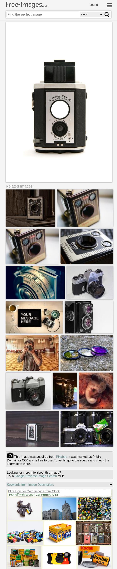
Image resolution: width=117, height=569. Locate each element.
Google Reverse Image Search (36, 476)
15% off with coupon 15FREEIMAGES (34, 494)
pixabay (61, 456)
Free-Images (27, 4)
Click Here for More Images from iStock (34, 491)
